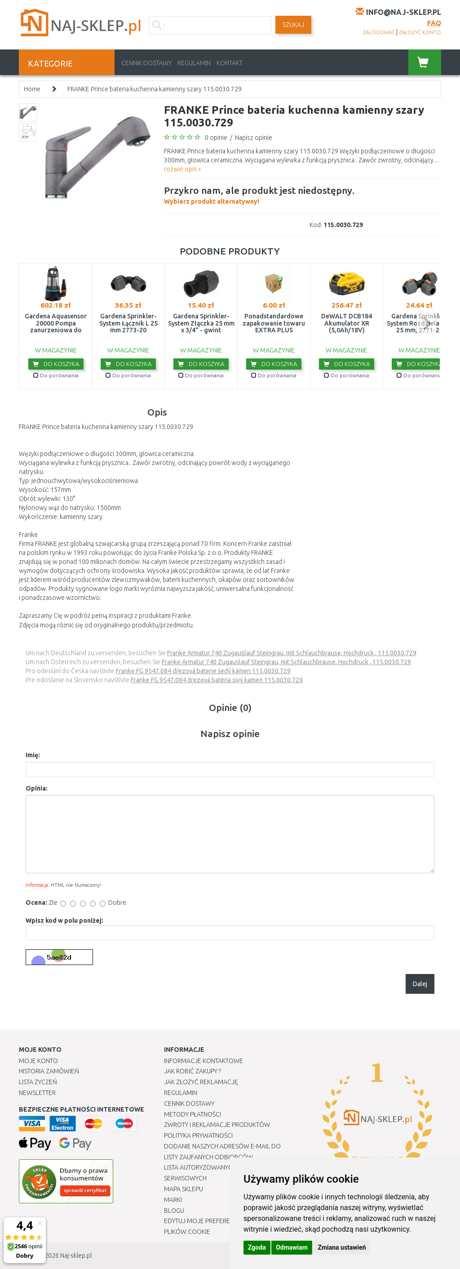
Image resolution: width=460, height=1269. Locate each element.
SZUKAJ (293, 24)
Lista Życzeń (38, 1082)
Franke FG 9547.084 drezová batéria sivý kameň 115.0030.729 (217, 680)
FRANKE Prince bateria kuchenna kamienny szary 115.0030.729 (154, 89)
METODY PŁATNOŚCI (192, 1114)
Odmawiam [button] (292, 1247)
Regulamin (194, 63)
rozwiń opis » (182, 169)
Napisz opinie (253, 137)
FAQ (434, 23)
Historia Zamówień (49, 1071)
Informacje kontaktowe (203, 1060)
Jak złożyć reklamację (201, 1082)
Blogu (174, 1210)
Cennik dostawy (146, 63)
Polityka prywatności (198, 1135)
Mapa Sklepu (183, 1189)
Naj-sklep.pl (76, 1255)
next (426, 323)
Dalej (420, 983)
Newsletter (37, 1092)
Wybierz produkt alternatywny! (259, 194)
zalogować (379, 32)
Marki (173, 1199)
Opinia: (37, 788)
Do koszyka (56, 364)
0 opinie (216, 137)
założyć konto (420, 32)
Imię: (33, 755)
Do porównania (56, 375)
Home (32, 89)
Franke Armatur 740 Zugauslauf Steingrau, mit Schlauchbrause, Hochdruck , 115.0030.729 (291, 653)
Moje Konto (38, 1060)
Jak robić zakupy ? (192, 1071)
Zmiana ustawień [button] (342, 1247)
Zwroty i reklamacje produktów (217, 1124)
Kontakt (230, 63)
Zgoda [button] (257, 1247)
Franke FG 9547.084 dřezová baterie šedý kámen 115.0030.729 (203, 671)
